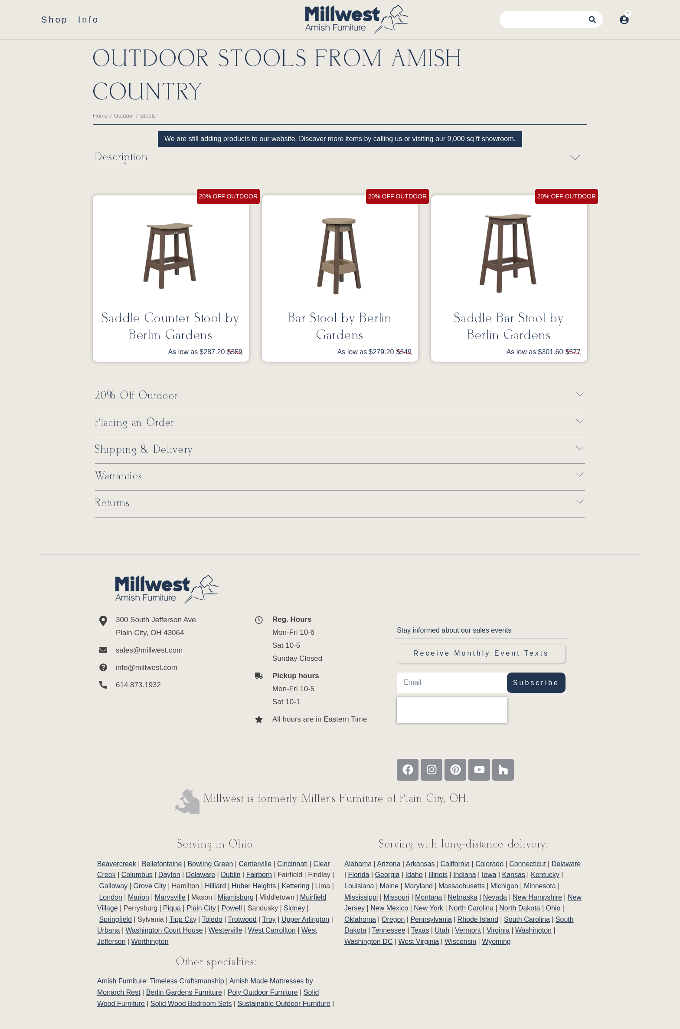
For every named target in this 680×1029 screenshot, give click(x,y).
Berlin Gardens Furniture (184, 992)
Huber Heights (254, 886)
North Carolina (471, 908)
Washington (533, 930)
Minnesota (540, 886)
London (110, 897)
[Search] (598, 19)
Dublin (230, 874)
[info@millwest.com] (167, 667)
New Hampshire (537, 897)
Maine (389, 886)
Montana (428, 897)
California (455, 863)
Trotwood (242, 919)
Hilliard (215, 886)
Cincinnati (292, 863)
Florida (358, 874)
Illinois (438, 874)
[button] (340, 396)
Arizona (388, 863)
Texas (420, 930)
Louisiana (359, 886)
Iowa (489, 874)
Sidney (294, 908)
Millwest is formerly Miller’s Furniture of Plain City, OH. (336, 799)
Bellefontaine (162, 863)
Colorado (489, 863)
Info (88, 19)
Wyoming (496, 941)
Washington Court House (164, 930)
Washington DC (368, 941)
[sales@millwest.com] (167, 650)
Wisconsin (460, 941)
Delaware (201, 874)
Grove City (149, 886)
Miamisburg (236, 897)
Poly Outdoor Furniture (263, 992)
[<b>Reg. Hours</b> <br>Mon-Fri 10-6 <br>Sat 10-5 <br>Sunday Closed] (310, 639)
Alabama (358, 863)
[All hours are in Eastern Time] (310, 719)
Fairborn (259, 874)
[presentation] (452, 710)
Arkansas (420, 863)
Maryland (418, 886)
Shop (55, 19)
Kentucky (545, 874)
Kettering (295, 886)
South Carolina (527, 919)
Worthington (150, 941)
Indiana (464, 874)
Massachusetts (461, 886)
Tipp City (182, 919)
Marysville (170, 897)
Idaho (414, 874)
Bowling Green (210, 863)
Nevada (495, 897)
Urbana (108, 930)
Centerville (255, 863)
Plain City (201, 908)
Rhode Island (478, 919)
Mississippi (361, 897)
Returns (112, 503)
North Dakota (519, 908)
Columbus (137, 874)
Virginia (498, 930)
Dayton (169, 874)
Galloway (113, 886)
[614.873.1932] (167, 685)
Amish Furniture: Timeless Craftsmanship (160, 981)
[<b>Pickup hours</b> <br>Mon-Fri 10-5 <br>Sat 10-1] (310, 689)
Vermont (468, 930)
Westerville (225, 930)
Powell (232, 908)
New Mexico (389, 908)
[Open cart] (638, 15)
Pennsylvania (430, 919)
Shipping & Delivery (144, 450)
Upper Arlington (305, 919)
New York (428, 908)
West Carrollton (272, 930)
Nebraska (462, 897)
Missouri (396, 897)
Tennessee (388, 930)
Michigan (504, 886)
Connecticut (527, 863)
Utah (442, 930)
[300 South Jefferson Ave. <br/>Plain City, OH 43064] (167, 626)
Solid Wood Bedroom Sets (191, 1003)
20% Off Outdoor (136, 396)
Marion (138, 897)
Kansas (513, 874)
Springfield (115, 919)
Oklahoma (360, 919)
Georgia (387, 874)
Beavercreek (116, 863)
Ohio (553, 908)
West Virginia (419, 941)
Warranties (119, 477)
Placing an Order (134, 423)
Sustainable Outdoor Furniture (283, 1003)
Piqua (172, 908)
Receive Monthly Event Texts (481, 653)
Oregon (393, 919)
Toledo (212, 919)
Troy (268, 919)
